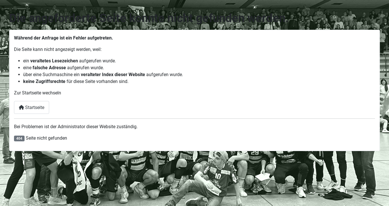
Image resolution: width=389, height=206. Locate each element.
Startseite (31, 107)
